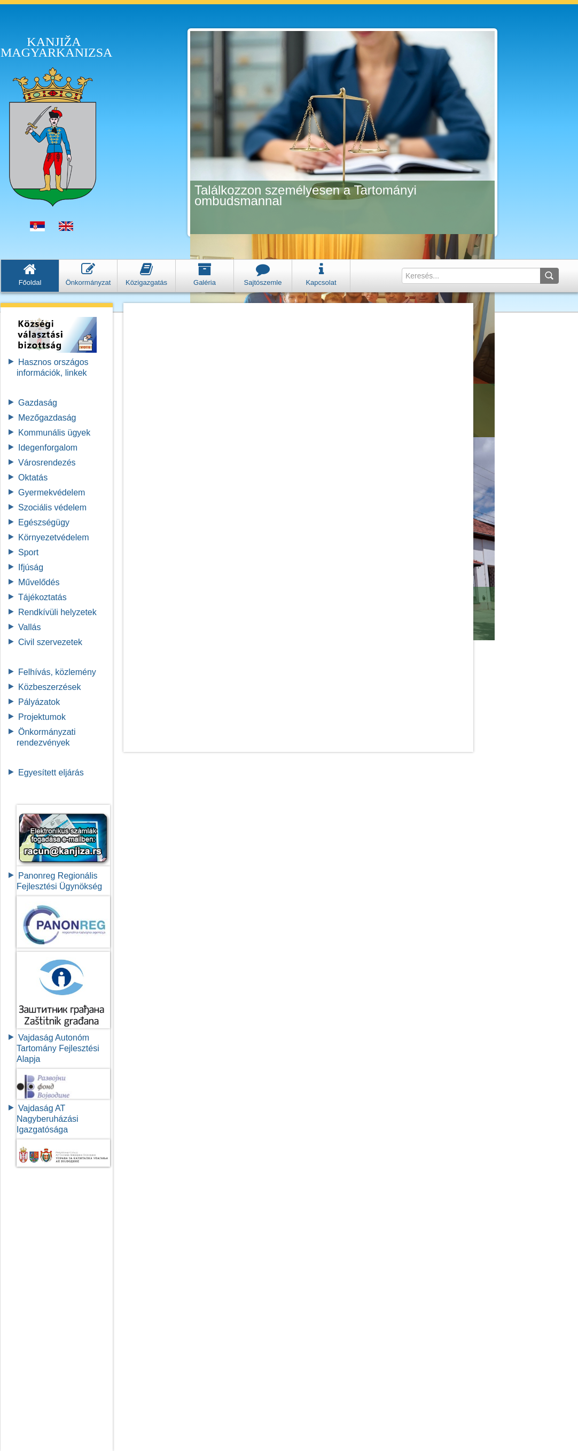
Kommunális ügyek (54, 432)
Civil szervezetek (50, 642)
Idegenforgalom (47, 447)
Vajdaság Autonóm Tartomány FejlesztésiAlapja (58, 1048)
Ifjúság (30, 567)
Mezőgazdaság (47, 417)
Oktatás (33, 477)
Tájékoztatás (42, 597)
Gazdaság (37, 402)
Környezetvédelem (53, 537)
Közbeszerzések (49, 687)
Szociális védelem (52, 507)
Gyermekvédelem (51, 492)
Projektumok (42, 716)
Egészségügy (43, 522)
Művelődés (38, 582)
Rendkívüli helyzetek (57, 612)
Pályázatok (39, 702)
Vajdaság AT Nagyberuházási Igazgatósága (48, 1119)
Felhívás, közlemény (57, 672)
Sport (28, 552)
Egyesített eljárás (51, 772)
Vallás (29, 627)
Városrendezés (47, 462)
